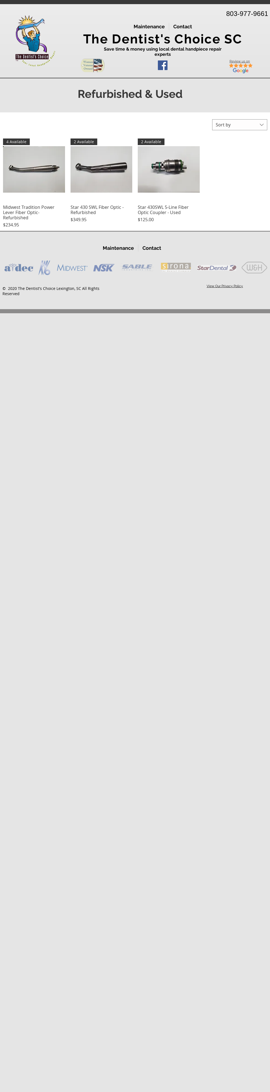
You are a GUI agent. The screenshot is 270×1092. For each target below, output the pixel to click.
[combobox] (239, 124)
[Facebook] (163, 65)
